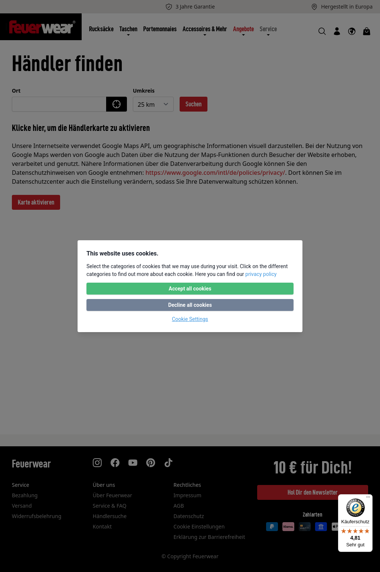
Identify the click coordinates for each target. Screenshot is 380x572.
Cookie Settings (190, 319)
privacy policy (260, 274)
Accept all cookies (189, 289)
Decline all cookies (190, 305)
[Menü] (368, 498)
